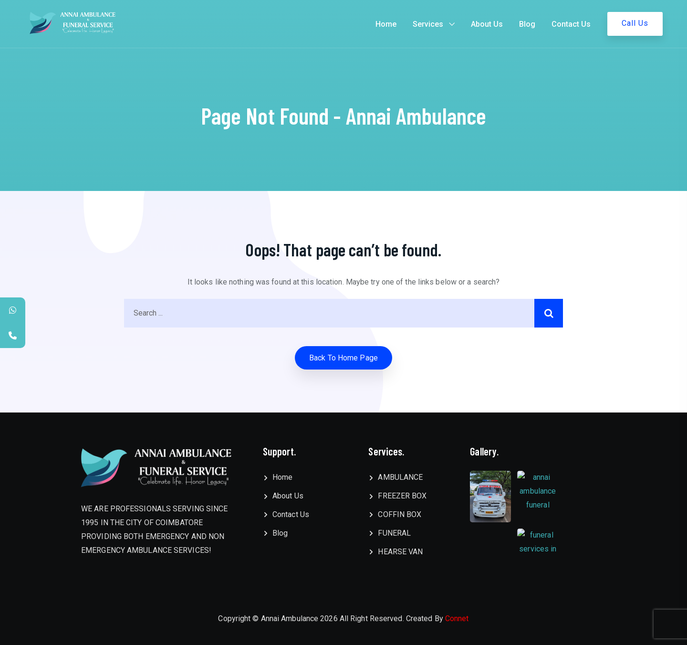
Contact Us (571, 24)
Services (428, 24)
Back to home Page (343, 357)
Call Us (635, 23)
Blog (527, 24)
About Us (487, 24)
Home (385, 24)
